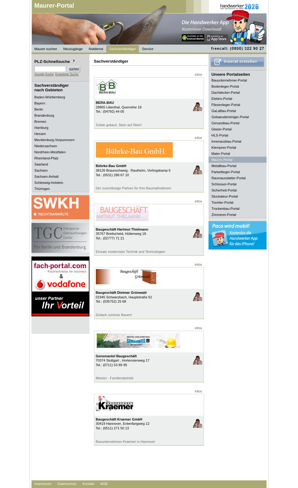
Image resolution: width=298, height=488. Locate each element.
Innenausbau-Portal (227, 141)
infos (198, 74)
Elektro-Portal (222, 98)
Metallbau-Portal (224, 166)
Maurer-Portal (54, 5)
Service (147, 49)
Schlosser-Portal (224, 184)
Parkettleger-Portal (226, 172)
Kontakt (88, 484)
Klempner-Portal (224, 147)
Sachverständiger (122, 49)
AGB (103, 484)
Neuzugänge (72, 49)
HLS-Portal (220, 135)
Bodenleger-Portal (225, 86)
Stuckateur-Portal (225, 196)
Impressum (43, 484)
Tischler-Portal (223, 202)
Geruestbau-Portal (225, 123)
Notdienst (96, 49)
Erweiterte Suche (66, 74)
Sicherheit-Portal (224, 190)
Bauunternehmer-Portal (229, 80)
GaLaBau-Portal (224, 111)
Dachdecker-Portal (226, 92)
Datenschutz (66, 484)
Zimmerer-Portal (224, 215)
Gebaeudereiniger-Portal (230, 117)
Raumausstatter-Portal (229, 178)
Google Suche (44, 74)
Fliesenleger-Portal (226, 105)
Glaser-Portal (222, 129)
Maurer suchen (46, 49)
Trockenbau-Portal (226, 208)
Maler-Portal (221, 153)
